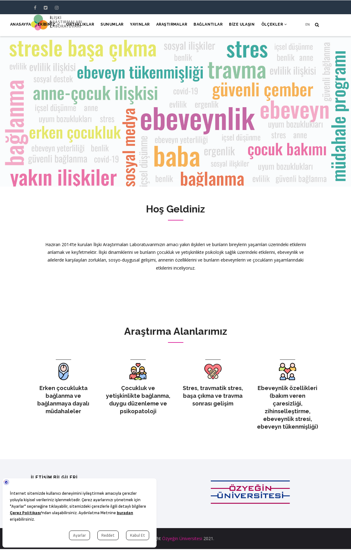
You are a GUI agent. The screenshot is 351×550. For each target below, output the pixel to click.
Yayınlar (135, 25)
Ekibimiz (41, 25)
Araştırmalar (168, 25)
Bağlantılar (205, 25)
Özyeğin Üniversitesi (182, 539)
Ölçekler (274, 25)
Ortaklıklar (73, 25)
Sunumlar (106, 25)
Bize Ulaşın (240, 25)
